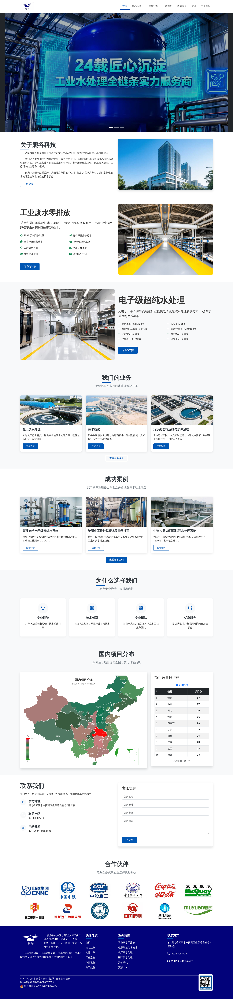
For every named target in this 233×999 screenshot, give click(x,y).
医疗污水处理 (125, 957)
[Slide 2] (116, 127)
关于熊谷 (205, 6)
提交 (129, 839)
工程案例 (167, 6)
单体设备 (182, 6)
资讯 (193, 6)
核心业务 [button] (137, 6)
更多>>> (122, 967)
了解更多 (28, 183)
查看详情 (30, 548)
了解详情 (30, 266)
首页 (124, 6)
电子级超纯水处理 (127, 947)
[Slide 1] (111, 127)
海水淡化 (123, 962)
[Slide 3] (122, 127)
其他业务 (153, 6)
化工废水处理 (125, 952)
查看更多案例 (116, 559)
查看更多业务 (116, 458)
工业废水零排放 (126, 942)
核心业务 (90, 947)
